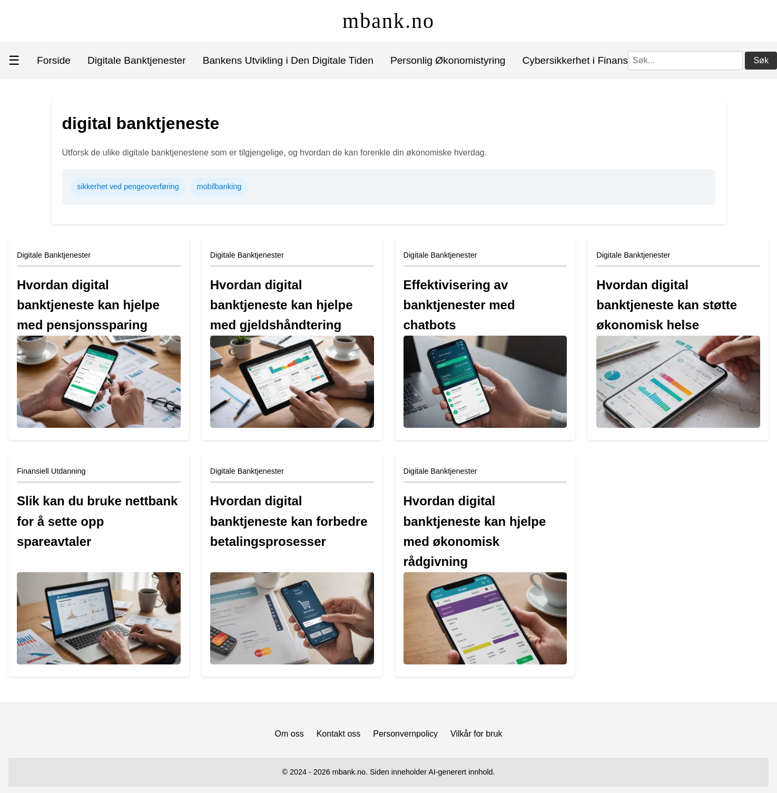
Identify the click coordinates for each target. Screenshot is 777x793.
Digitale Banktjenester (136, 60)
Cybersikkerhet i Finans (575, 60)
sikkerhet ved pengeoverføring (128, 186)
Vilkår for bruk (476, 733)
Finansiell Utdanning (51, 471)
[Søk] (685, 60)
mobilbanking (218, 186)
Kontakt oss (339, 733)
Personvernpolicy (405, 733)
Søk (760, 60)
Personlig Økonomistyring (448, 60)
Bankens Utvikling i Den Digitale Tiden (288, 60)
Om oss (289, 733)
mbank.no (388, 21)
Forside (54, 60)
